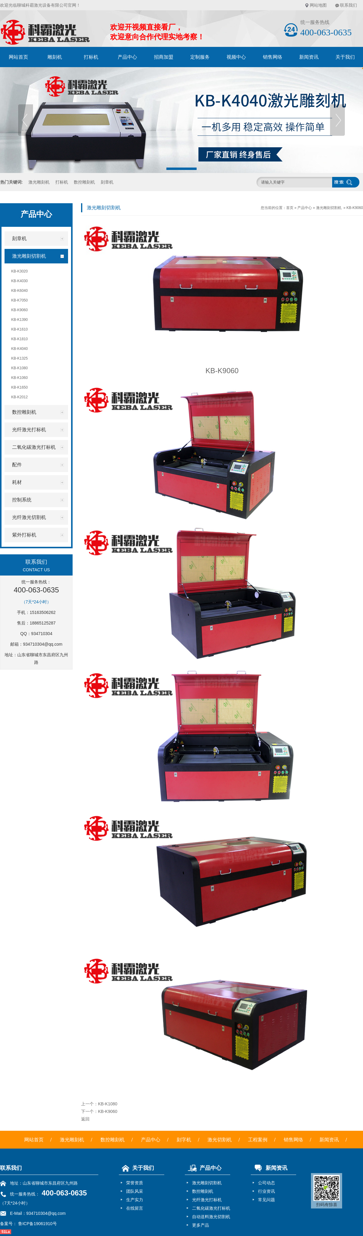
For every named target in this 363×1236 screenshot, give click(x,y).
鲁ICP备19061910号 (37, 1223)
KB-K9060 (354, 208)
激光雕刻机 (39, 182)
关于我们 (136, 1168)
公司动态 (266, 1182)
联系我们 (348, 5)
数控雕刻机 (84, 182)
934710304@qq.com (42, 644)
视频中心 (236, 57)
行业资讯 (266, 1191)
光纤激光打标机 (207, 1199)
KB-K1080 (107, 1103)
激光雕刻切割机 (329, 208)
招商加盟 (163, 57)
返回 (85, 1119)
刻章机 (107, 182)
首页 (289, 208)
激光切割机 (220, 1139)
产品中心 (127, 57)
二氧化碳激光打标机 (211, 1208)
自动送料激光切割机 (211, 1216)
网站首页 (18, 57)
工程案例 (257, 1139)
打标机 (91, 57)
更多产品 (200, 1225)
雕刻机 (54, 57)
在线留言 (134, 1208)
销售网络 (272, 57)
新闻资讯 (309, 57)
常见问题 (266, 1199)
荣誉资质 (134, 1182)
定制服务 (200, 57)
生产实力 (134, 1199)
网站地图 (318, 5)
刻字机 (184, 1139)
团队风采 (134, 1191)
